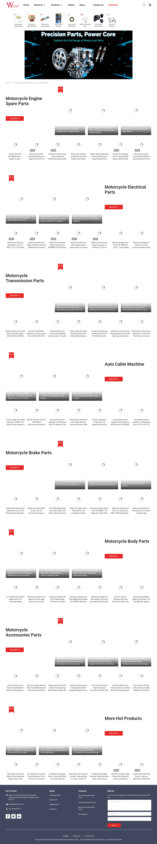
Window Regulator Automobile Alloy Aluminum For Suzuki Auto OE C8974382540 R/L (54, 750)
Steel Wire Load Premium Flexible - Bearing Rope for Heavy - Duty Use (78, 776)
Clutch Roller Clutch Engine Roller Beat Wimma (135, 130)
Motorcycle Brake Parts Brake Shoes (134, 484)
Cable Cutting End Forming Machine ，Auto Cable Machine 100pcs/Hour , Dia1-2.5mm (19, 395)
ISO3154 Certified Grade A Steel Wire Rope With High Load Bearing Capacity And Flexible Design (120, 779)
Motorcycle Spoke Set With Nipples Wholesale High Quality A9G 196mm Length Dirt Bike (54, 573)
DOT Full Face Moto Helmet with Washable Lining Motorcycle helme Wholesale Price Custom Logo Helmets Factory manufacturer (70, 661)
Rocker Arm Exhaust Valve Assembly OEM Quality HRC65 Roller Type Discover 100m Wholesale (120, 159)
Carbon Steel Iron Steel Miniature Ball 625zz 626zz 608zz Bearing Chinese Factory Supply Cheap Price (78, 336)
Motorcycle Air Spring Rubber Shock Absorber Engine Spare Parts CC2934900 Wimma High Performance (15, 779)
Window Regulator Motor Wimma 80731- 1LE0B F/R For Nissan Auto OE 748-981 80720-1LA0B (21, 750)
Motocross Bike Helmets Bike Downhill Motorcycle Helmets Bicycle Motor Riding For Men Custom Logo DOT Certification (36, 690)
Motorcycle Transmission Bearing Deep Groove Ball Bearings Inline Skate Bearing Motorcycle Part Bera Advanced (120, 336)
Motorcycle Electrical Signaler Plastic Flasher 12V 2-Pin (19, 219)
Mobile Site (76, 836)
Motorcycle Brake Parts (29, 452)
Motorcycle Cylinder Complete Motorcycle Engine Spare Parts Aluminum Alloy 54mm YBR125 (78, 159)
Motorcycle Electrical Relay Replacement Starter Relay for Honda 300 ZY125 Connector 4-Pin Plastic (78, 247)
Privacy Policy (89, 836)
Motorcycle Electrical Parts (87, 802)
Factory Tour (53, 800)
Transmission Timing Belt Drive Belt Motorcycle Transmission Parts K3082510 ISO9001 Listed (135, 307)
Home (8, 83)
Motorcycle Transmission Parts (25, 278)
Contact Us (53, 809)
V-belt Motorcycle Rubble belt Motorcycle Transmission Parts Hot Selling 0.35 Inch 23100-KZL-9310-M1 (103, 307)
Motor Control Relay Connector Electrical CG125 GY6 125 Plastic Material (86, 218)
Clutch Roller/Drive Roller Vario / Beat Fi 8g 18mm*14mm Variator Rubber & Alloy (102, 130)
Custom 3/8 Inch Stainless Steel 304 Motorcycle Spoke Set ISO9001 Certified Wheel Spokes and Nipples (120, 602)
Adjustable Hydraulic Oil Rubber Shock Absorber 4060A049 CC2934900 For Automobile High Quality (86, 750)
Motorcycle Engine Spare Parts (24, 101)
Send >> (114, 825)
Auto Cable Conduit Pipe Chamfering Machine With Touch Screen (86, 395)
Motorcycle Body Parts (127, 541)
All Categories (82, 814)
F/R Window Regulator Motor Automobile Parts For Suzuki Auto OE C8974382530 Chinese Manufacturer (57, 779)
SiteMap (66, 836)
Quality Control (54, 804)
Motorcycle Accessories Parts (23, 632)
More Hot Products (123, 718)
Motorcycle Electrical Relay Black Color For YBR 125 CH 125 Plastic (15, 245)
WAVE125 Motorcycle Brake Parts (102, 484)
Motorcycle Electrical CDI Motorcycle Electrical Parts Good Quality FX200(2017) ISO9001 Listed (53, 218)
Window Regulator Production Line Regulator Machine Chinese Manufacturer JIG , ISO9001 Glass (99, 424)
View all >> (14, 118)
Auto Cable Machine (124, 364)
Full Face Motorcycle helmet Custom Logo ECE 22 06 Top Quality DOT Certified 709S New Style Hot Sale (101, 661)
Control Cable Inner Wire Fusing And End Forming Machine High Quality (52, 395)
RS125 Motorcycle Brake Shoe (68, 484)
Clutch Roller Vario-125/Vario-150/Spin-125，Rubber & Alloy (68, 130)
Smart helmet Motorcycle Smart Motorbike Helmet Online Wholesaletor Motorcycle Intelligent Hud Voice (136, 661)
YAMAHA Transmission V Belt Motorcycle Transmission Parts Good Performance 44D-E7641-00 (69, 307)
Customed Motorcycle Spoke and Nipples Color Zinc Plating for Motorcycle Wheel (86, 573)
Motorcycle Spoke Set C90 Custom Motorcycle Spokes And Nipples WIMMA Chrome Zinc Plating (21, 573)
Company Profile (54, 795)
